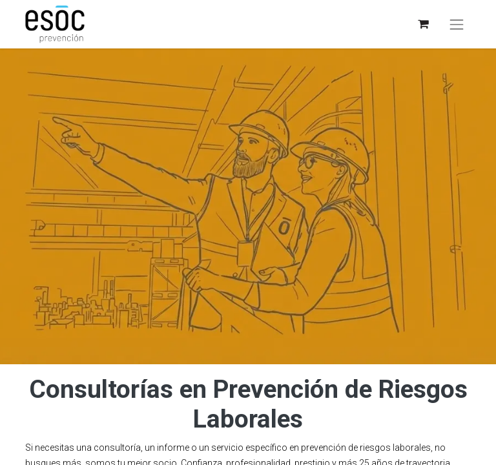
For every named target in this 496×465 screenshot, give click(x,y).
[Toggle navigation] (456, 24)
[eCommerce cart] (423, 24)
